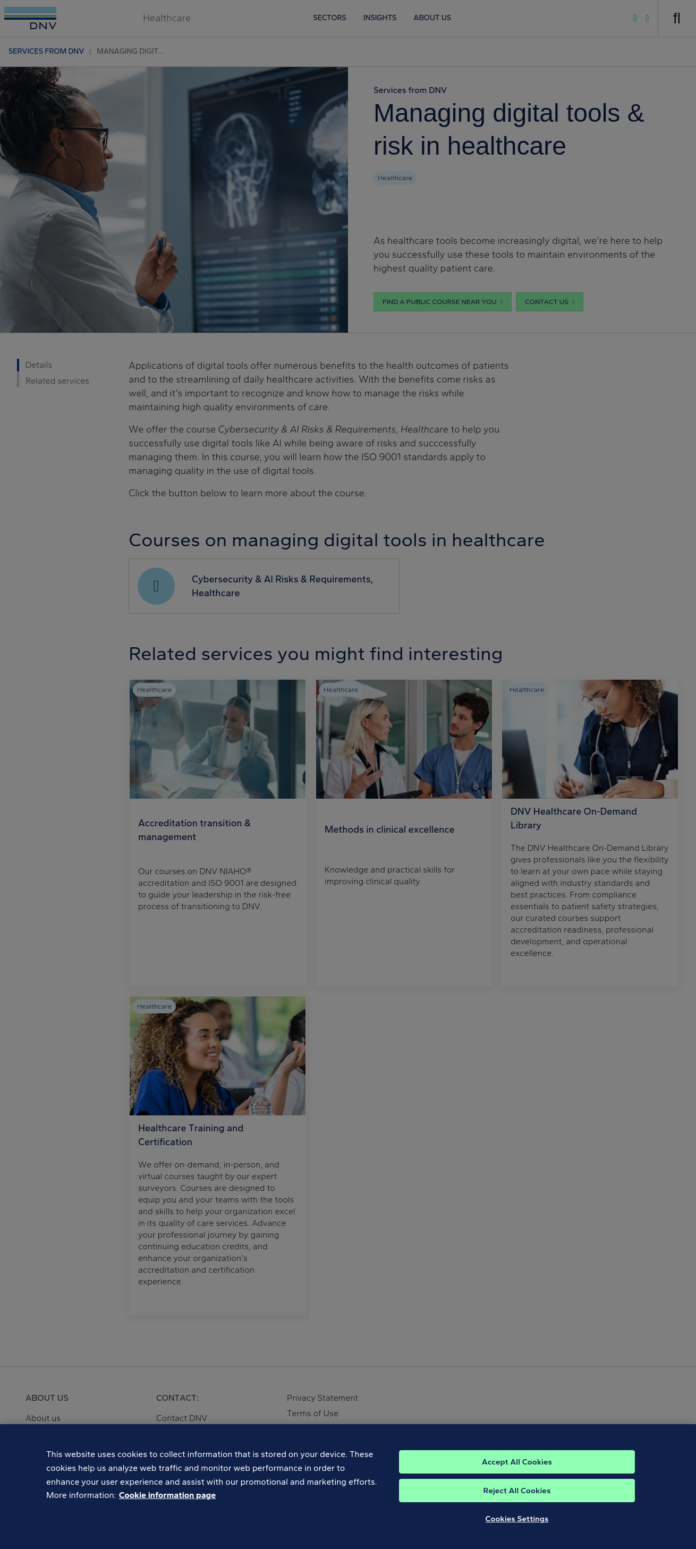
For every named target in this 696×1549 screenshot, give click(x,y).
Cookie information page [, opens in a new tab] (167, 1503)
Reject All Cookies (517, 1498)
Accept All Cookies (517, 1470)
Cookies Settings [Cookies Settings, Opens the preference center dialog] (517, 1526)
